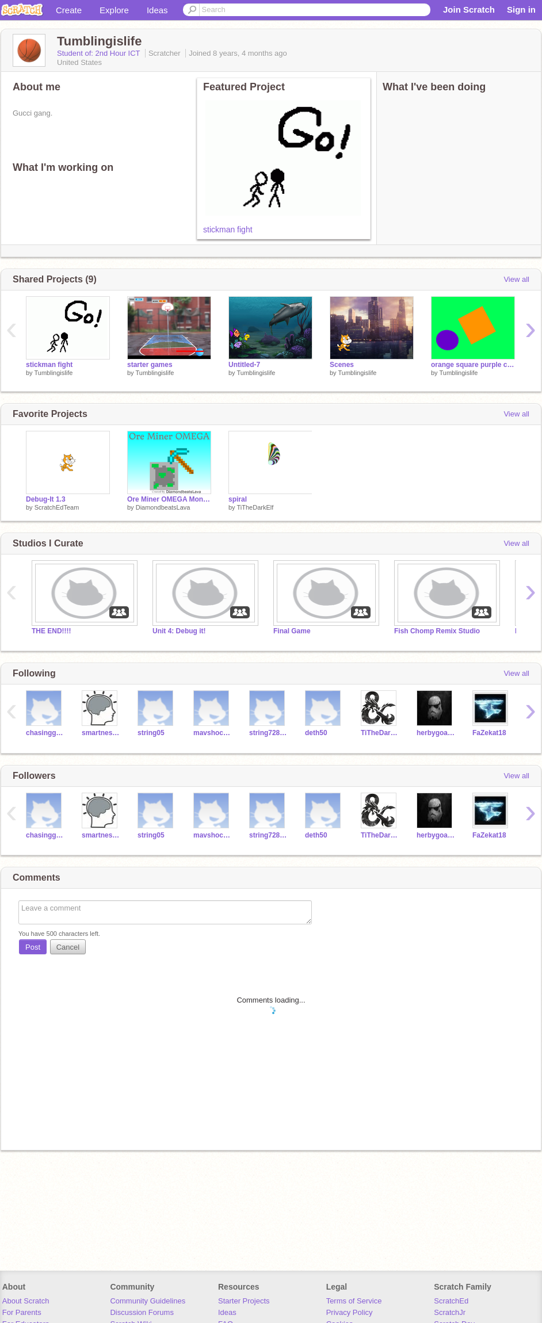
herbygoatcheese (436, 733)
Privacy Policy (349, 1312)
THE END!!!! (51, 631)
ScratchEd (451, 1301)
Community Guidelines (147, 1301)
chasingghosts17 (45, 733)
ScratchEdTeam (57, 507)
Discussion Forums (142, 1312)
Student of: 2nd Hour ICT (99, 53)
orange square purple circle (473, 365)
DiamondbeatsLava (163, 507)
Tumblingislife (53, 372)
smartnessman (101, 733)
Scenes (342, 365)
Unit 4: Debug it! (179, 631)
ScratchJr (449, 1312)
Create (69, 10)
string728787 (268, 733)
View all (516, 279)
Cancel (67, 947)
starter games (150, 365)
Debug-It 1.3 (46, 499)
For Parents (21, 1312)
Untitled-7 (244, 365)
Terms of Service (354, 1301)
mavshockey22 (212, 733)
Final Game (292, 631)
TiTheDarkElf (254, 507)
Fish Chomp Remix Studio (437, 631)
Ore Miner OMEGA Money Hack (169, 499)
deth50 (316, 733)
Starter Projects (244, 1301)
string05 (151, 733)
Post (32, 947)
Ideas (157, 10)
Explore (114, 10)
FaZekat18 (489, 733)
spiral (237, 499)
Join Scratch (469, 9)
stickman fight (228, 229)
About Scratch (25, 1301)
